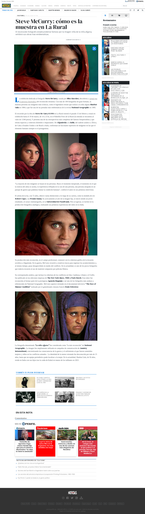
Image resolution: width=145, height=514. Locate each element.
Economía (33, 6)
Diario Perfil (25, 504)
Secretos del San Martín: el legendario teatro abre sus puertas (39, 471)
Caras (34, 504)
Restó (79, 6)
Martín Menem (54, 10)
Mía (105, 504)
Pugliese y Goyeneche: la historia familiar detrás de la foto (83, 393)
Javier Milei (21, 10)
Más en (25, 423)
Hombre (59, 504)
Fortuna (51, 504)
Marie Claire (42, 504)
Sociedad (25, 6)
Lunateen (112, 504)
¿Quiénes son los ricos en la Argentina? (31, 463)
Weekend (67, 504)
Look (94, 504)
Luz (100, 504)
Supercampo (86, 504)
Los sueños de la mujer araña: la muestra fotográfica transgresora (44, 394)
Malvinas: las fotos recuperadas (83, 378)
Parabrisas (76, 504)
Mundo (41, 6)
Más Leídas (107, 38)
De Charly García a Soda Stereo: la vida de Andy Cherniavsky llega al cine (44, 380)
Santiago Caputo (37, 10)
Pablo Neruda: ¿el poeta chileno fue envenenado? (34, 467)
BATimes (120, 504)
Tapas (85, 6)
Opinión (64, 6)
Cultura (49, 6)
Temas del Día (7, 10)
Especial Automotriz (96, 6)
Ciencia (56, 6)
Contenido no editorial (115, 6)
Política (17, 6)
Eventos (72, 6)
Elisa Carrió (85, 10)
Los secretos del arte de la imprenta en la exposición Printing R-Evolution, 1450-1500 (46, 474)
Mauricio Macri (70, 10)
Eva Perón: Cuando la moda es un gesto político (34, 478)
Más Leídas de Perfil (111, 83)
